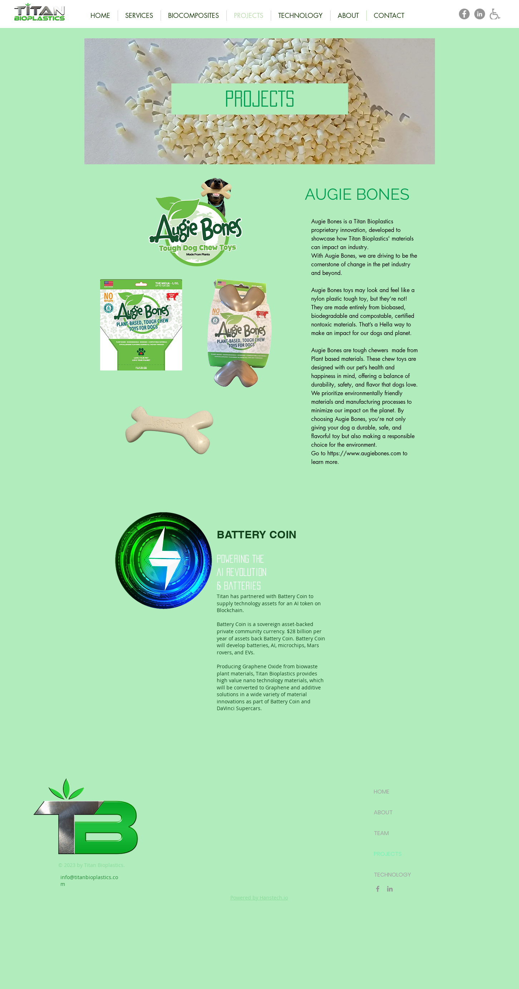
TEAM (381, 833)
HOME (382, 791)
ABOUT (383, 812)
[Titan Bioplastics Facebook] (464, 14)
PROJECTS (388, 854)
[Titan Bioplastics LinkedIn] (479, 14)
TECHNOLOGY (392, 875)
